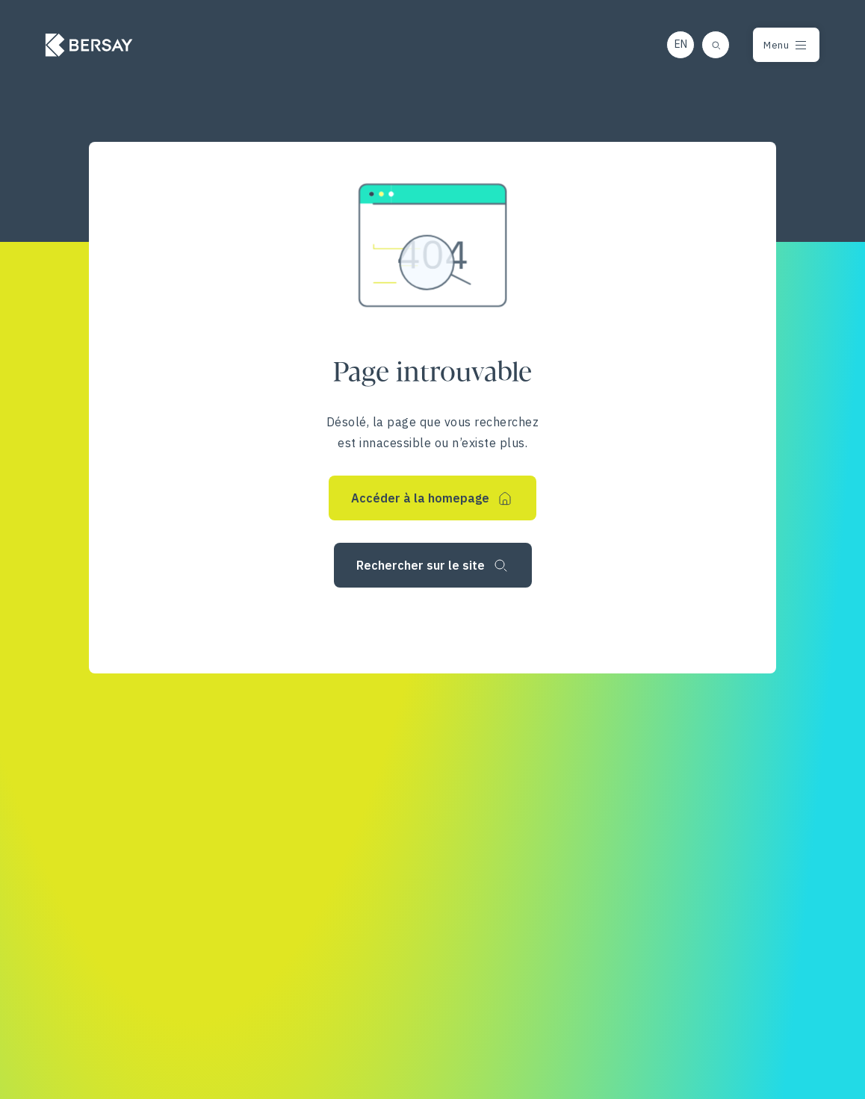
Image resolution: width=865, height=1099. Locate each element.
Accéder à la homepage (420, 498)
